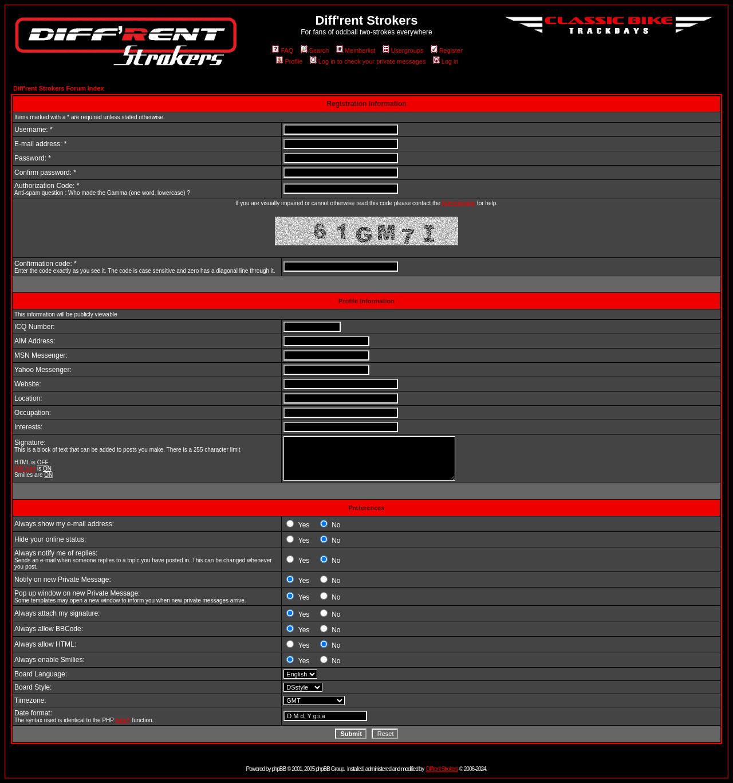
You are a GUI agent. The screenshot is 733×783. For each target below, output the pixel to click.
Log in (446, 61)
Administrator (458, 203)
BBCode (25, 468)
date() (123, 720)
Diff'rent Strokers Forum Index (58, 88)
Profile (289, 61)
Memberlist (356, 50)
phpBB (278, 769)
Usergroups (403, 50)
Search (315, 50)
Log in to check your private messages (368, 61)
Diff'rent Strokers (442, 769)
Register (447, 50)
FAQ (282, 50)
